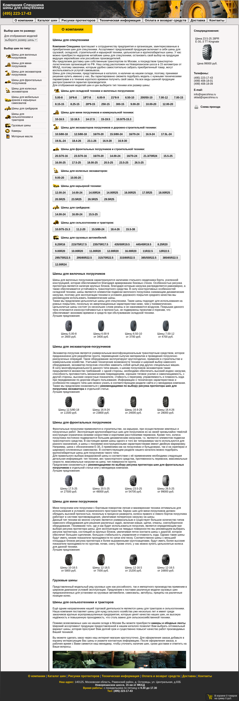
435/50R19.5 (122, 244)
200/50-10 (146, 97)
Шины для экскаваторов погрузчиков (26, 73)
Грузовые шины (21, 125)
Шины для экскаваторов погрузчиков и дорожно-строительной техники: (109, 127)
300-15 (120, 104)
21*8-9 (115, 97)
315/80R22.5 (127, 257)
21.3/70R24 (150, 156)
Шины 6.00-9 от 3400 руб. (101, 333)
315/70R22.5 (105, 257)
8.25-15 (74, 104)
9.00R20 (60, 251)
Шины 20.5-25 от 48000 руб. (101, 488)
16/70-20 (98, 134)
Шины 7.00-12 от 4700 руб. (165, 333)
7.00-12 (163, 97)
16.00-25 (60, 162)
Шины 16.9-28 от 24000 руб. (133, 409)
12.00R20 (113, 251)
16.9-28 (107, 140)
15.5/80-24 (116, 134)
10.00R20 (77, 251)
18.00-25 (92, 162)
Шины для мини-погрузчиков (22, 65)
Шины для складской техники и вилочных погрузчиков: (98, 90)
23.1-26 (91, 140)
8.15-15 (59, 104)
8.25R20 (163, 244)
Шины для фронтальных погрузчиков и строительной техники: (103, 149)
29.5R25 (109, 199)
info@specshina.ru (205, 94)
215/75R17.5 (79, 244)
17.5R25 (147, 192)
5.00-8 (59, 97)
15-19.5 (105, 119)
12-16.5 (74, 119)
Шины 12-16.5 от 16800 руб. (165, 567)
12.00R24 (61, 264)
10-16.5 (59, 119)
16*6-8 (73, 97)
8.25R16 (60, 244)
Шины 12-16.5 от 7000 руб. (101, 567)
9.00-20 (134, 104)
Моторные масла (22, 136)
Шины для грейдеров (25, 108)
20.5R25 (60, 199)
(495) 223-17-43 (17, 13)
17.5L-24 (166, 134)
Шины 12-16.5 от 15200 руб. (133, 567)
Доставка (198, 20)
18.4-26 (76, 140)
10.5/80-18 (61, 134)
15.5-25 (167, 156)
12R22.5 (164, 251)
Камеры (16, 130)
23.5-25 (123, 162)
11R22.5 (148, 251)
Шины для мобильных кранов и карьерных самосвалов (25, 100)
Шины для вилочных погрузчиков (24, 56)
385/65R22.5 (170, 257)
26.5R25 (93, 199)
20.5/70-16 (61, 156)
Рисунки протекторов (78, 20)
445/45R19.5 (143, 244)
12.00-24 (60, 192)
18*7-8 (87, 97)
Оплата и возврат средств (165, 20)
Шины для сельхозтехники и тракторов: (87, 222)
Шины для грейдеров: (75, 207)
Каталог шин (47, 20)
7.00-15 (178, 97)
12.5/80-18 (80, 134)
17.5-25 (76, 162)
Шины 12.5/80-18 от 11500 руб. (68, 409)
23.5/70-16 (80, 156)
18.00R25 (164, 192)
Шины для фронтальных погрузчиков (27, 81)
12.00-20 (168, 104)
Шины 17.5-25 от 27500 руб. (68, 488)
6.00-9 (101, 97)
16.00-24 (77, 214)
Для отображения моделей (21, 36)
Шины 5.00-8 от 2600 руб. (69, 333)
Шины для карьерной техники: (81, 186)
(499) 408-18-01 (203, 80)
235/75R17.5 (100, 244)
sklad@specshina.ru (206, 97)
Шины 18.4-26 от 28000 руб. (165, 409)
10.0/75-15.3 (123, 119)
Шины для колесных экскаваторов (24, 90)
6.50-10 (129, 97)
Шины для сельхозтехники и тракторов (22, 117)
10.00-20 (151, 104)
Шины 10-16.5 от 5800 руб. (68, 567)
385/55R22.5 (149, 257)
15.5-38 (130, 229)
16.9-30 (122, 140)
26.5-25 (139, 162)
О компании (24, 20)
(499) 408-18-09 (203, 83)
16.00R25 (130, 192)
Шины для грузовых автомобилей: (84, 237)
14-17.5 (90, 119)
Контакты (216, 20)
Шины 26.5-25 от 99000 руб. (165, 488)
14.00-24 (115, 156)
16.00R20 (130, 251)
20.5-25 (108, 162)
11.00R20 (95, 251)
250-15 (105, 104)
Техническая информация (120, 20)
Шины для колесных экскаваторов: (84, 170)
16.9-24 (150, 134)
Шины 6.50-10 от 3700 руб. (133, 333)
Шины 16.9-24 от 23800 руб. (101, 409)
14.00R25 (112, 192)
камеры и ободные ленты (168, 623)
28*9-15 (90, 104)
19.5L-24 (60, 140)
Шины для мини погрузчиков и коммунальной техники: (97, 112)
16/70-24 (134, 134)
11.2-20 (80, 229)
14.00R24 (94, 192)
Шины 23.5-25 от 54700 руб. (133, 488)
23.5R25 (76, 199)
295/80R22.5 (84, 257)
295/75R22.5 (62, 257)
